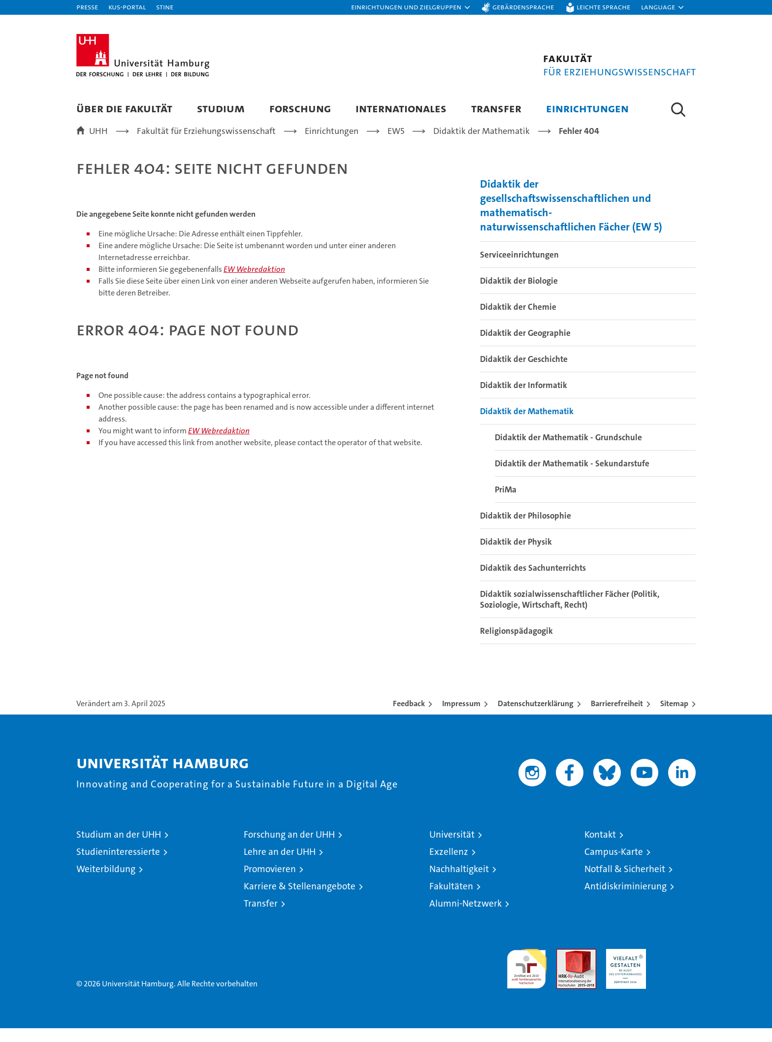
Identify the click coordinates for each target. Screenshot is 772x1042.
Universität (452, 848)
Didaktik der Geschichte (524, 372)
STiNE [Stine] (164, 6)
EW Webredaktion (254, 283)
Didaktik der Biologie (519, 294)
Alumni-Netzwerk (465, 917)
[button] (411, 7)
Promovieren (270, 883)
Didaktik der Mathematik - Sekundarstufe (572, 477)
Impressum (461, 717)
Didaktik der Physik (516, 555)
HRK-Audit (623, 968)
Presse (87, 6)
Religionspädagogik (516, 644)
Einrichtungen (587, 108)
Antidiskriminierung (625, 900)
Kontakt (600, 848)
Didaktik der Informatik (523, 398)
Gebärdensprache (523, 6)
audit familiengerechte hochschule (527, 978)
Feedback (409, 717)
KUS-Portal (127, 6)
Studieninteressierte (118, 865)
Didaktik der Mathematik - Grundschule (568, 451)
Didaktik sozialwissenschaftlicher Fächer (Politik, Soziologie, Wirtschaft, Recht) (569, 613)
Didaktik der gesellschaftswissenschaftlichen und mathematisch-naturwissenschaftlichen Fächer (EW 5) (571, 219)
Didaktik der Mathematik (527, 425)
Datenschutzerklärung (536, 717)
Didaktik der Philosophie (525, 529)
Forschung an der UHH (289, 848)
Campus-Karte (613, 865)
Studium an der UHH (118, 848)
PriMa (505, 503)
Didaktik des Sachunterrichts (533, 581)
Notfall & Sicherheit (624, 883)
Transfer (496, 108)
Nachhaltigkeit (459, 883)
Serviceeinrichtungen (519, 268)
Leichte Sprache (603, 6)
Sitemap (674, 717)
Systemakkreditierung (676, 968)
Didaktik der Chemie (518, 320)
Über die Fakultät (124, 108)
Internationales (401, 108)
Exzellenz (448, 865)
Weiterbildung (105, 883)
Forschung (300, 108)
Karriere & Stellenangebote (299, 900)
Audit (565, 968)
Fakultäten (451, 900)
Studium (221, 108)
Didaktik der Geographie (525, 346)
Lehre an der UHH (280, 865)
